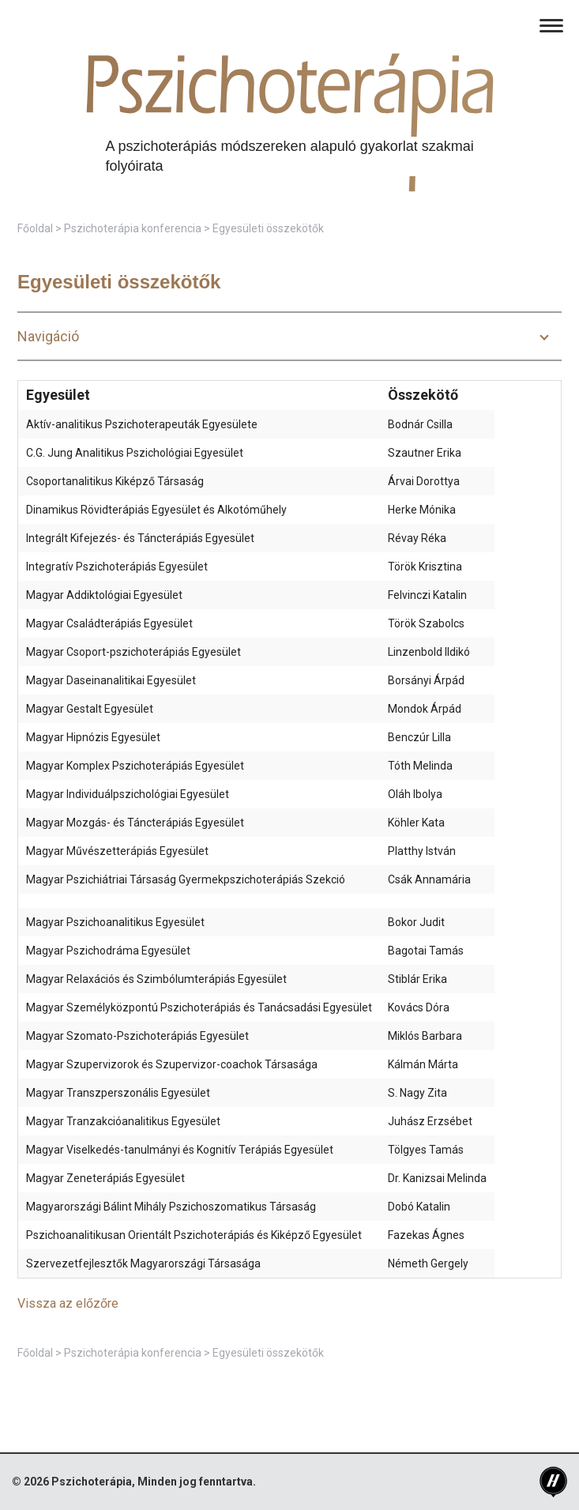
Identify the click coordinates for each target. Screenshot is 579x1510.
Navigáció (48, 336)
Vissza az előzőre (67, 1303)
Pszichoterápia (91, 1481)
